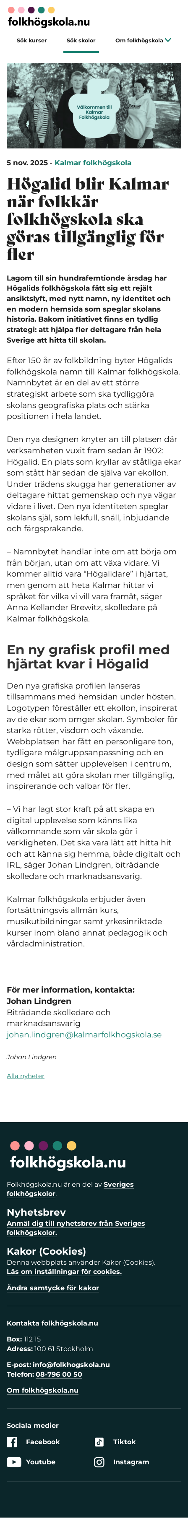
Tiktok (115, 1442)
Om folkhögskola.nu (42, 1390)
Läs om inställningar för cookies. (64, 1272)
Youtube (31, 1462)
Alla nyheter (25, 1076)
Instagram (121, 1462)
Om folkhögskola (143, 40)
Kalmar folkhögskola (93, 163)
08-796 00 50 (59, 1374)
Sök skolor (81, 40)
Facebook (33, 1442)
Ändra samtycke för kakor (53, 1288)
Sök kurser (32, 40)
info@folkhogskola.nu (71, 1365)
